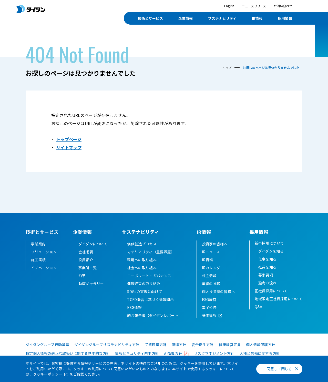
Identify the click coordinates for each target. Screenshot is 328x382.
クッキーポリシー (48, 374)
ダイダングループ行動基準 (47, 344)
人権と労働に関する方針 (260, 353)
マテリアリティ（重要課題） (151, 251)
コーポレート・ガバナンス (149, 275)
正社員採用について (271, 290)
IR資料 (207, 259)
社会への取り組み (142, 267)
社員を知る (267, 266)
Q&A (258, 306)
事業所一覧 (87, 267)
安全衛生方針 (203, 344)
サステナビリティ (222, 18)
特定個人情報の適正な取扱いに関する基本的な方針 (68, 353)
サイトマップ (68, 147)
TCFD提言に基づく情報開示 (150, 299)
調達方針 (179, 344)
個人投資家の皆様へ (218, 291)
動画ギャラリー (91, 283)
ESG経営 (209, 299)
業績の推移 (211, 283)
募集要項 (265, 274)
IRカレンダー (213, 267)
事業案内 (38, 243)
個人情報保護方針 (260, 344)
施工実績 (38, 259)
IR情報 (257, 18)
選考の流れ (267, 282)
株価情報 (209, 315)
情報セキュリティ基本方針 (137, 353)
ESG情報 (134, 307)
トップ (226, 67)
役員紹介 (85, 259)
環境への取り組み (142, 259)
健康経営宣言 (230, 344)
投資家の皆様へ (215, 243)
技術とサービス (150, 18)
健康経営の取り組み (143, 283)
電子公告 (209, 307)
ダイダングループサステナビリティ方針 (107, 344)
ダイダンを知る (271, 251)
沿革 (82, 275)
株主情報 (209, 275)
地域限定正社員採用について (278, 298)
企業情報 (185, 18)
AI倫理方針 (173, 353)
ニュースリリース (254, 6)
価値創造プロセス (142, 243)
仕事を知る (267, 259)
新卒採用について (269, 243)
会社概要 (85, 251)
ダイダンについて (93, 243)
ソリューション (44, 251)
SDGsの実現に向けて (144, 291)
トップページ (68, 139)
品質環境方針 (156, 344)
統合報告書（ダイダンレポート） (154, 315)
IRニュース (211, 251)
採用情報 (285, 18)
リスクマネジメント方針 (214, 353)
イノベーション (44, 267)
